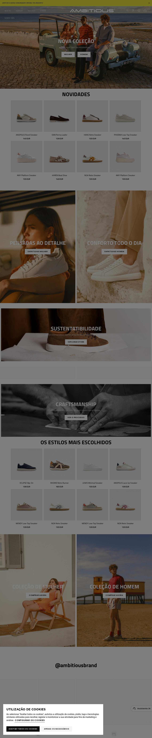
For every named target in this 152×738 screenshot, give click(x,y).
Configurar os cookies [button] (30, 720)
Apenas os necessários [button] (56, 729)
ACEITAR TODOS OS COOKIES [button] (23, 729)
